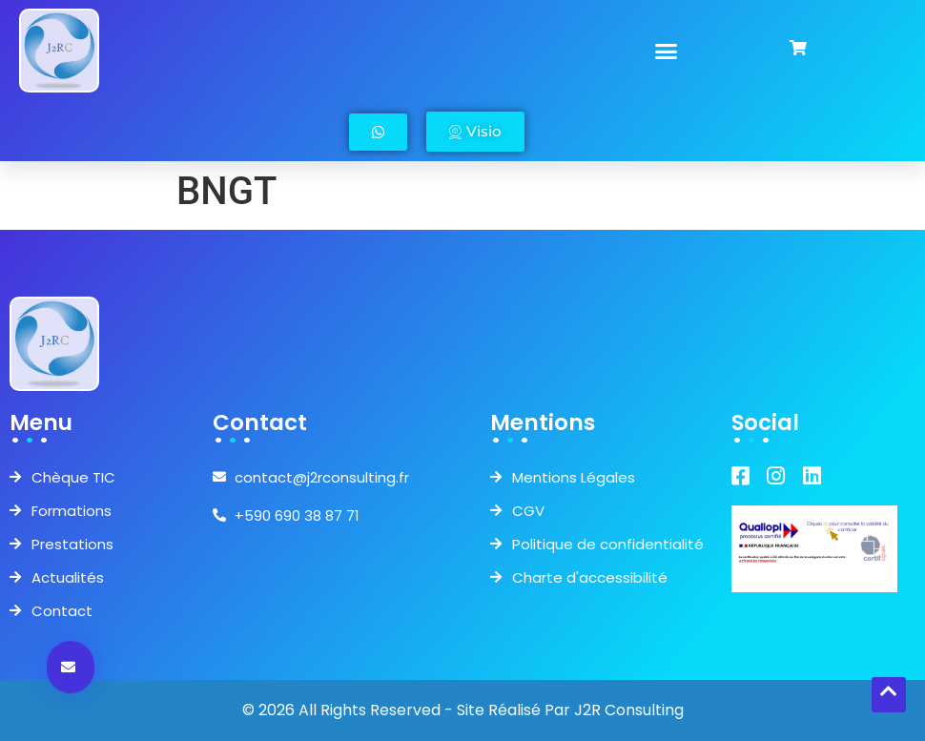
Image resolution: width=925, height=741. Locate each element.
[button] (666, 50)
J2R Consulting (629, 710)
